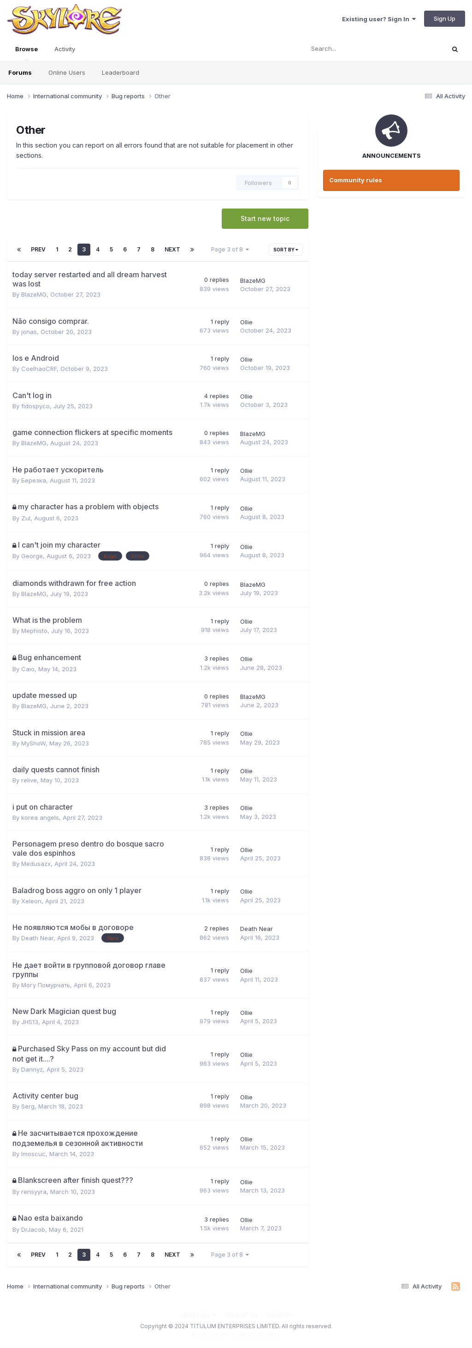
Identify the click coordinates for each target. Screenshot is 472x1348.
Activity (64, 49)
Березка (33, 480)
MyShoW (33, 743)
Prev (38, 249)
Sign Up (444, 18)
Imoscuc (33, 1153)
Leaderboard (120, 72)
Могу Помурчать (45, 985)
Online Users (66, 72)
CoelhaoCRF (39, 368)
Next (172, 249)
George (32, 556)
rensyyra (34, 1191)
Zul (25, 518)
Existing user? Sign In (379, 19)
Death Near (37, 938)
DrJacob (33, 1229)
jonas (29, 331)
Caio (28, 669)
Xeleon (31, 901)
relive (29, 780)
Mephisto (34, 630)
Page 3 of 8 (230, 249)
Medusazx (36, 863)
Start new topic (265, 218)
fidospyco (35, 406)
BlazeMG (34, 294)
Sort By (285, 249)
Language (198, 1314)
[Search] (350, 49)
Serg (28, 1106)
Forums (20, 72)
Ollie (246, 322)
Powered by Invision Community (236, 1334)
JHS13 (29, 1022)
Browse (26, 53)
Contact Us (241, 1314)
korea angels (40, 817)
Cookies (279, 1314)
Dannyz (32, 1069)
